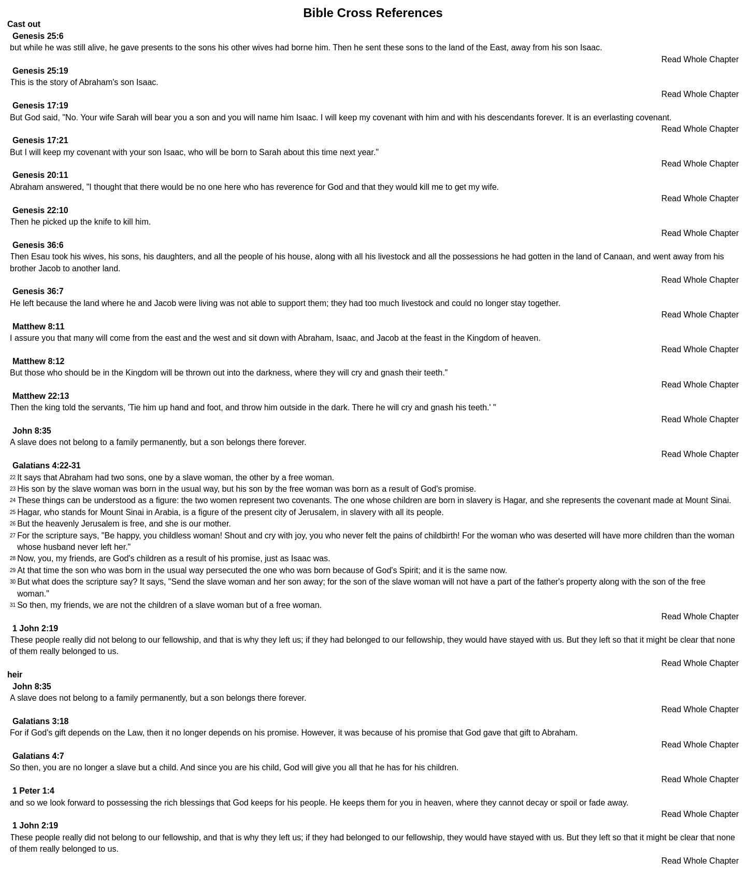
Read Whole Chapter (700, 59)
